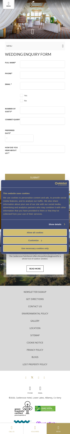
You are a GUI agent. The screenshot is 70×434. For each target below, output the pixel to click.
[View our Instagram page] (38, 377)
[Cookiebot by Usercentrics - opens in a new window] (55, 184)
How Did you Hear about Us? (11, 150)
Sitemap (35, 335)
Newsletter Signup (35, 291)
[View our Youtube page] (44, 377)
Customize (35, 240)
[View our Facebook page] (25, 377)
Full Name (10, 62)
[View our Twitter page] (32, 377)
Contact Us (35, 306)
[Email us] (40, 389)
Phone (8, 73)
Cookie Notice (35, 342)
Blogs (35, 357)
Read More (35, 268)
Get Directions (35, 299)
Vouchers (35, 428)
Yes (25, 95)
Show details (55, 224)
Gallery (35, 320)
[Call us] (30, 389)
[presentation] (40, 163)
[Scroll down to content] (32, 31)
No (25, 100)
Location (35, 328)
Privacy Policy (35, 349)
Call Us (12, 428)
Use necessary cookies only (35, 248)
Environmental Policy (35, 313)
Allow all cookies (35, 232)
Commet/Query (13, 119)
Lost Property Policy (35, 364)
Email (8, 84)
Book (58, 428)
